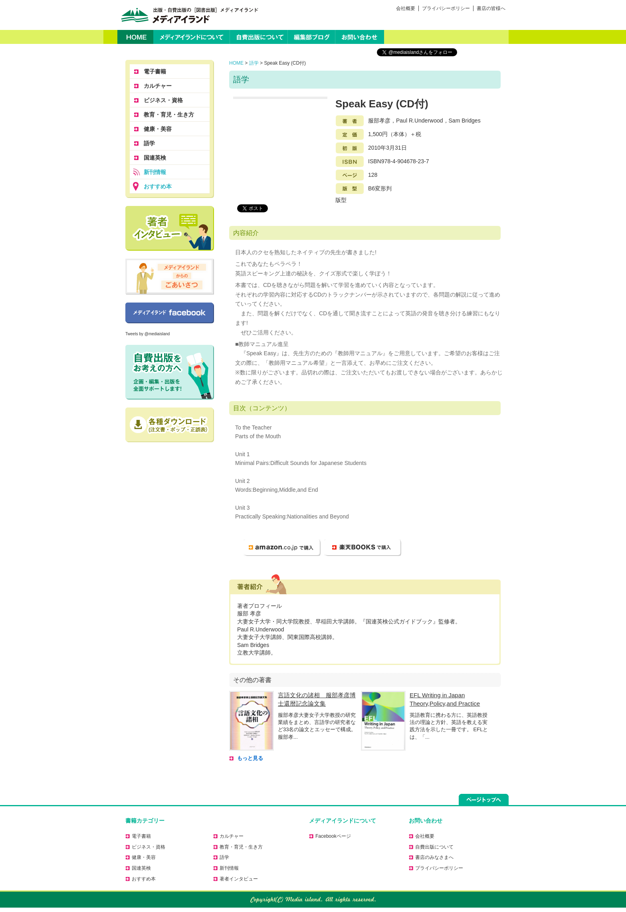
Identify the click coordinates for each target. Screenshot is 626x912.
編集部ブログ (311, 37)
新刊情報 (155, 172)
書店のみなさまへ (434, 857)
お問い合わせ (359, 37)
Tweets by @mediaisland (147, 334)
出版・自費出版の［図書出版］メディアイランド (188, 15)
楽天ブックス (363, 547)
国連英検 (155, 157)
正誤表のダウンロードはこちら (169, 425)
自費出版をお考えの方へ (169, 372)
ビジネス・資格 (163, 100)
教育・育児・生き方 (169, 114)
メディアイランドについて (191, 37)
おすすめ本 (158, 186)
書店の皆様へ (491, 8)
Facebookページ (169, 313)
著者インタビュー (239, 879)
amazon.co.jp (282, 547)
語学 (254, 63)
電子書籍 (155, 71)
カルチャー (158, 86)
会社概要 (405, 8)
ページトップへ (484, 799)
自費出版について (258, 37)
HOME (135, 37)
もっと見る (250, 758)
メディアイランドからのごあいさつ (169, 277)
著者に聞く (169, 228)
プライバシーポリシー (446, 8)
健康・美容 (158, 129)
